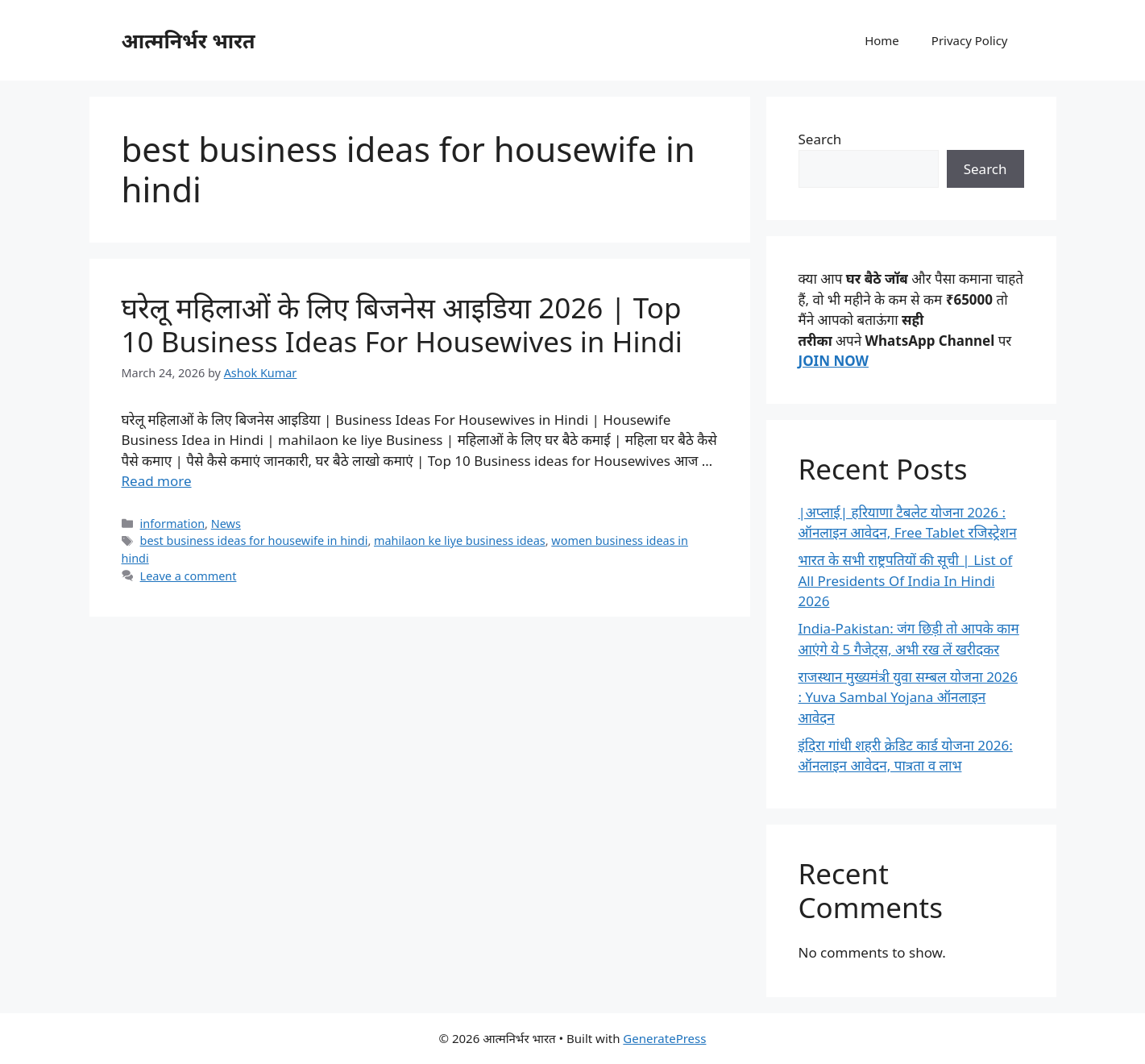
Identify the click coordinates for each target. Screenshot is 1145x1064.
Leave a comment (188, 576)
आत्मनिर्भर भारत (188, 40)
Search (820, 139)
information (172, 523)
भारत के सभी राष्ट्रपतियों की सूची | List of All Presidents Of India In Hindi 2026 (906, 580)
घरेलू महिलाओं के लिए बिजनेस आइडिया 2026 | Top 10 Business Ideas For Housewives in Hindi (402, 324)
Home (882, 40)
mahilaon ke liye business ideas (460, 540)
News (226, 523)
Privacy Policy (969, 40)
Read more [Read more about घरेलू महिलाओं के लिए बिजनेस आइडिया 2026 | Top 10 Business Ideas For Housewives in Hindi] (157, 481)
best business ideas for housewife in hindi (254, 540)
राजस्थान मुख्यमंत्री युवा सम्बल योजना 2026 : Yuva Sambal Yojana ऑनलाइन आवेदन (908, 697)
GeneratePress (664, 1038)
